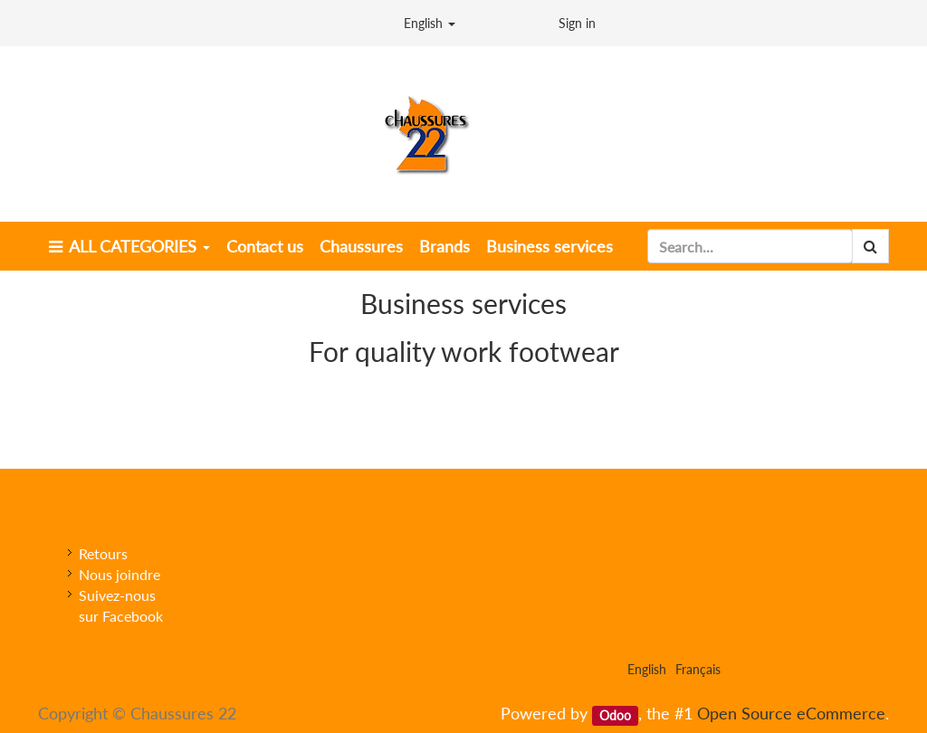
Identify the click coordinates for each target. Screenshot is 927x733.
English (429, 23)
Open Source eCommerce (791, 713)
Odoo (615, 715)
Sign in (577, 23)
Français (698, 669)
